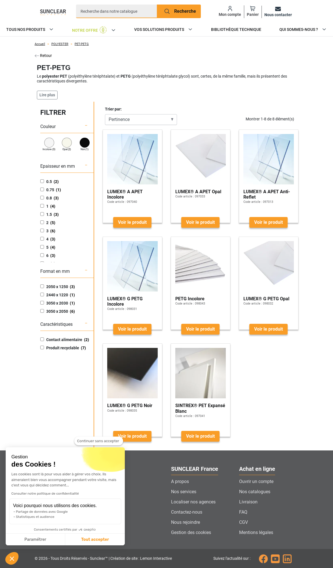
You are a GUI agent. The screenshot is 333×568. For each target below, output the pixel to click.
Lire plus (47, 95)
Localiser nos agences (193, 502)
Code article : (116, 202)
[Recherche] (116, 11)
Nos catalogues (254, 491)
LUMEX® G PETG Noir (129, 405)
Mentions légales (256, 532)
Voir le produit (132, 222)
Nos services (183, 491)
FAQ (243, 512)
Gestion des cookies (191, 532)
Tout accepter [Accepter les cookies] (42, 539)
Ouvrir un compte (256, 481)
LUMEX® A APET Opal (198, 191)
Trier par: (113, 109)
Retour (43, 55)
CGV (243, 522)
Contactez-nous (186, 512)
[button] (12, 558)
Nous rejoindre (185, 522)
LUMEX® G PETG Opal (266, 298)
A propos (180, 481)
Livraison (248, 502)
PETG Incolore (190, 298)
